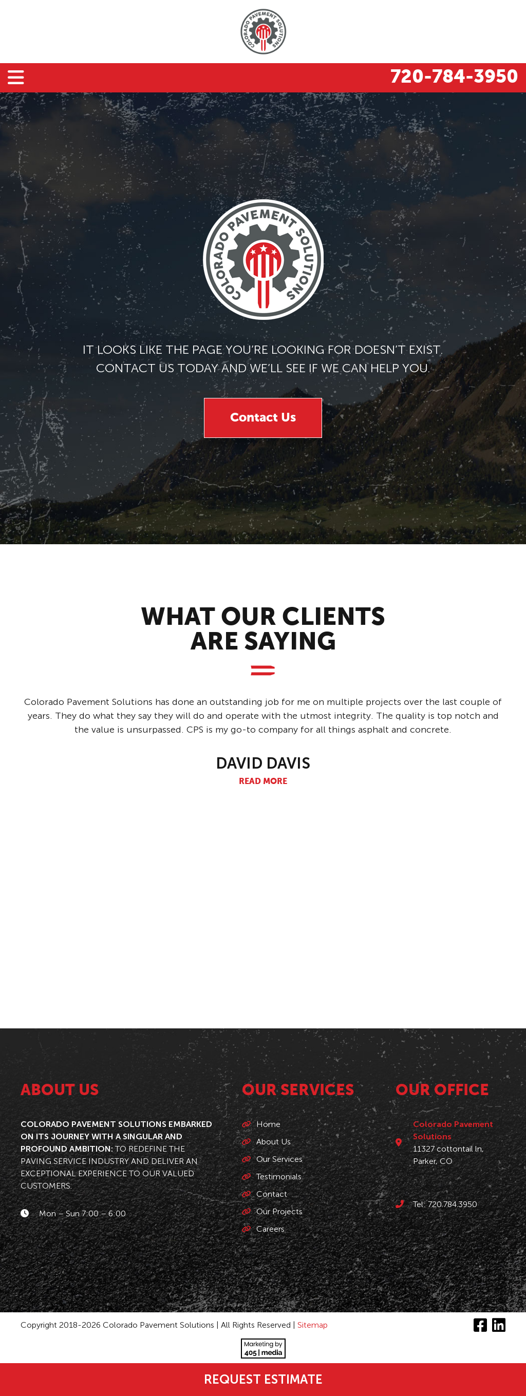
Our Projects (279, 1211)
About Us (273, 1141)
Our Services (279, 1159)
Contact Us (263, 418)
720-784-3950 (454, 77)
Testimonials (279, 1176)
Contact (271, 1194)
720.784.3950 (452, 1204)
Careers (270, 1229)
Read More (263, 782)
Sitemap (312, 1325)
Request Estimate (263, 1379)
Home (268, 1124)
